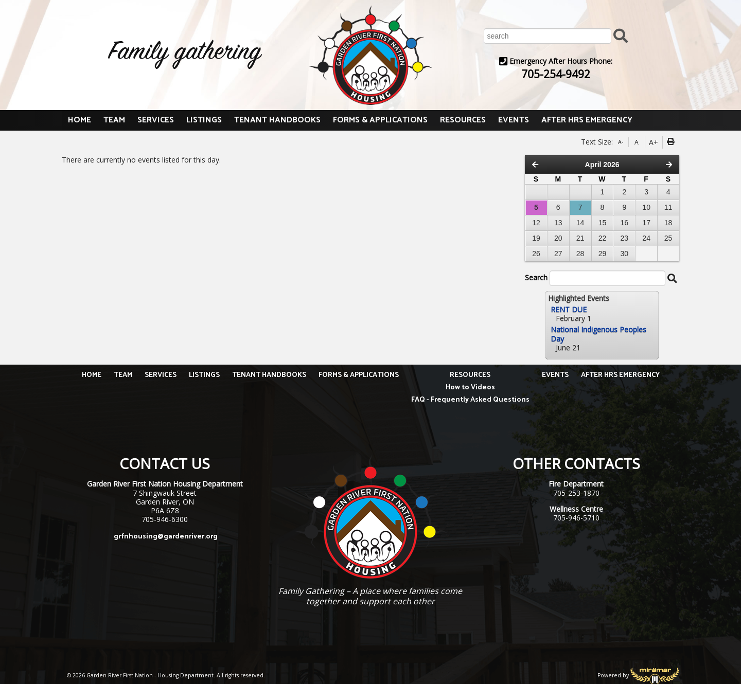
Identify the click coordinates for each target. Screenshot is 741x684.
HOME (79, 120)
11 (668, 207)
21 (580, 238)
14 (580, 223)
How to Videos (470, 387)
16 (625, 223)
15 (602, 223)
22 (602, 238)
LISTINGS (204, 120)
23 (625, 238)
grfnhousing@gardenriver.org (166, 537)
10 (646, 207)
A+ (653, 142)
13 (558, 223)
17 (646, 223)
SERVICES (155, 120)
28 (580, 253)
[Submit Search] (620, 35)
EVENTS (513, 120)
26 (536, 253)
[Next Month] (669, 164)
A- (620, 142)
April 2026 (602, 164)
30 (625, 253)
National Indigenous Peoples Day (598, 334)
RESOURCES (463, 120)
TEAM (114, 120)
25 (668, 238)
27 (558, 253)
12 (536, 223)
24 (646, 238)
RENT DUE (569, 309)
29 (602, 253)
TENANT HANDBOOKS (277, 120)
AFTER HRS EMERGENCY (586, 120)
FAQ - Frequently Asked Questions (470, 400)
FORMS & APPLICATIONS (380, 120)
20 (558, 238)
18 (668, 223)
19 (536, 238)
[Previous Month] (535, 164)
